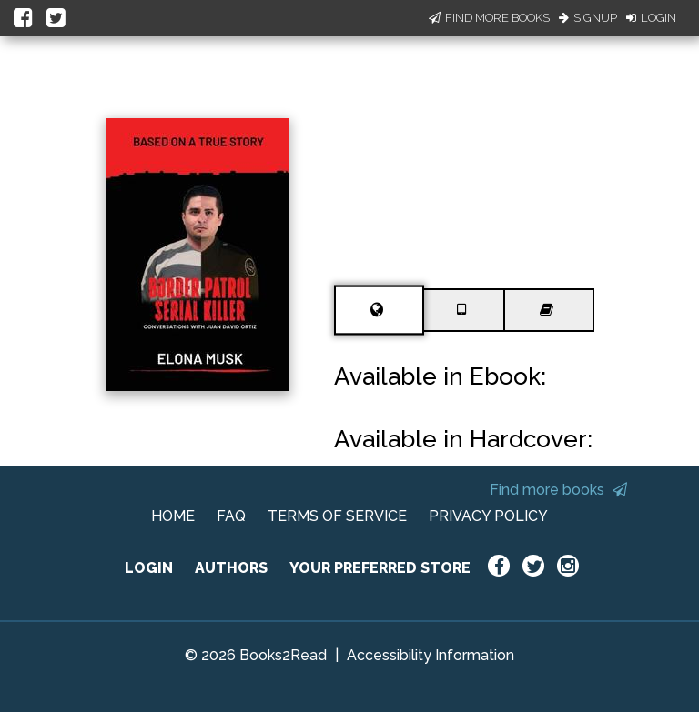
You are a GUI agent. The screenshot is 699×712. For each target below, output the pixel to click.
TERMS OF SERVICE (337, 516)
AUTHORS (231, 568)
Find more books (558, 489)
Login (651, 18)
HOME (173, 516)
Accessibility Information (430, 655)
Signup (588, 18)
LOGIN (149, 568)
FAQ (231, 516)
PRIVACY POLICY (488, 516)
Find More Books (489, 18)
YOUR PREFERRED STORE (380, 568)
